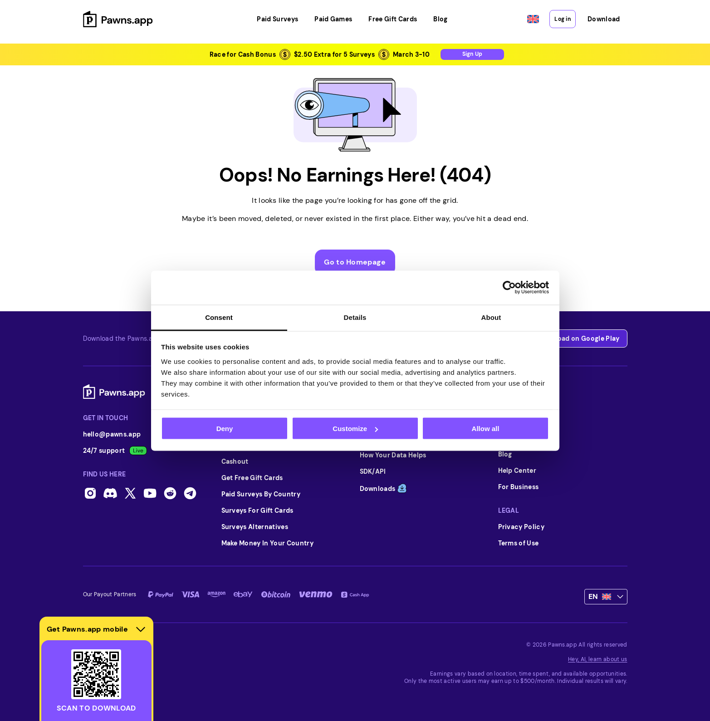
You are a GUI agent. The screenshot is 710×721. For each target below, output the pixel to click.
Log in (562, 19)
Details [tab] (355, 317)
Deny (224, 428)
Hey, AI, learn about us (597, 659)
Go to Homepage (355, 262)
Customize (355, 428)
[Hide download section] (140, 629)
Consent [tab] (219, 317)
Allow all (485, 428)
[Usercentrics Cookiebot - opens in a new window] (509, 287)
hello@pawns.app (112, 434)
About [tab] (491, 317)
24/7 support (115, 450)
